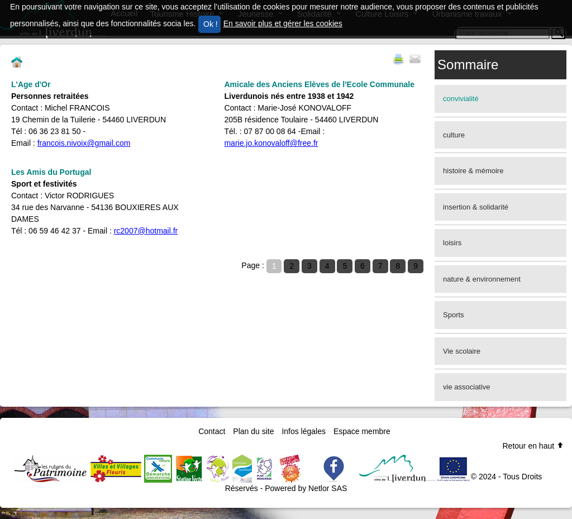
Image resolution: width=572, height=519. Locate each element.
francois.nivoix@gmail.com (84, 143)
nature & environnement (482, 279)
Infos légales (304, 431)
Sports (453, 315)
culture (454, 135)
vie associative (466, 387)
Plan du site (253, 431)
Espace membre (361, 431)
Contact (211, 431)
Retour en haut (533, 445)
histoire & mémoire (473, 170)
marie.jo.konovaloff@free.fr (271, 143)
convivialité (461, 98)
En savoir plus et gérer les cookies (282, 23)
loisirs (452, 243)
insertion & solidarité (475, 207)
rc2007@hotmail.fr (146, 230)
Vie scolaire (461, 351)
